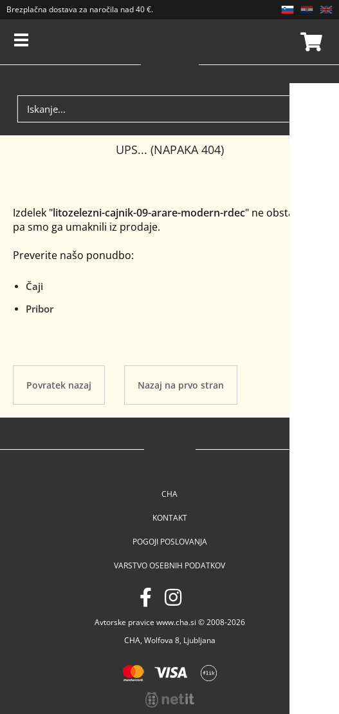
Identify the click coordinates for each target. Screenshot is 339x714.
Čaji (34, 286)
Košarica (309, 41)
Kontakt (169, 517)
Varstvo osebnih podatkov (169, 565)
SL (287, 9)
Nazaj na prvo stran (181, 385)
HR (306, 9)
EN (326, 9)
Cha (169, 493)
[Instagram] (173, 597)
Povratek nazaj (58, 385)
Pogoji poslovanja (170, 541)
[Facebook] (146, 597)
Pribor (39, 308)
